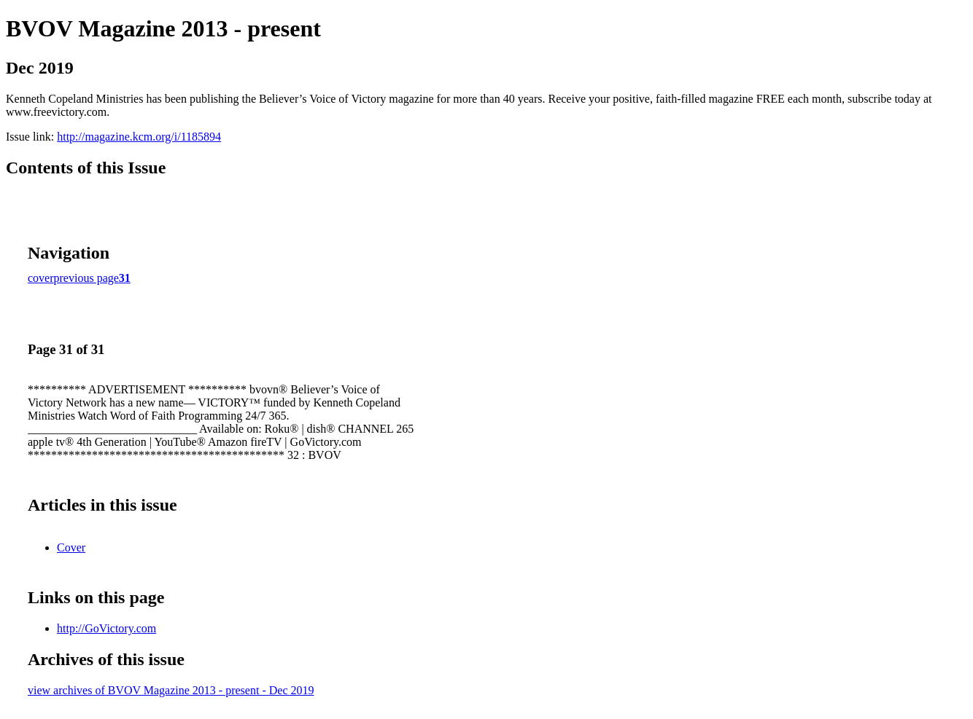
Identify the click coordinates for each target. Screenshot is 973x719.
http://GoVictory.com (106, 628)
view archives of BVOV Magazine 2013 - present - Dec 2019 (171, 690)
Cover (71, 547)
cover (41, 278)
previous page (86, 278)
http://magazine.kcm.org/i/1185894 (139, 136)
